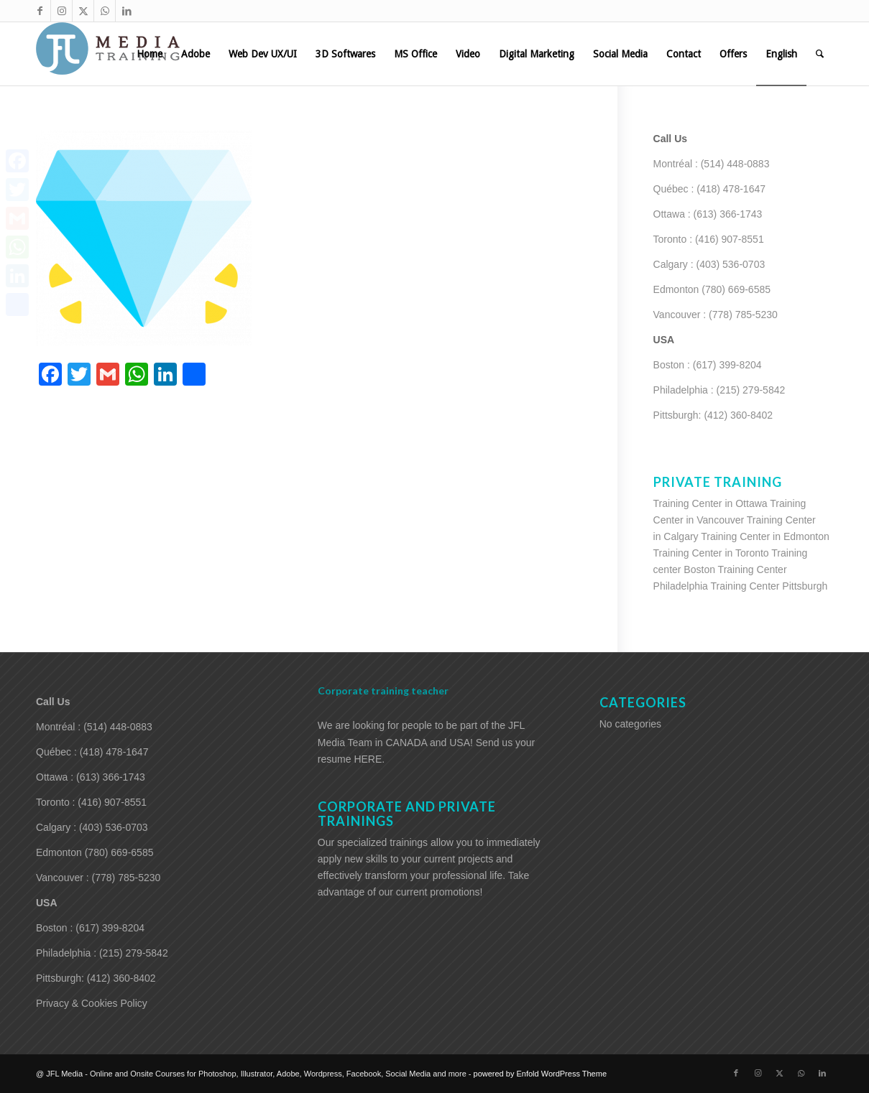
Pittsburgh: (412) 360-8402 (713, 415)
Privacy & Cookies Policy (91, 1003)
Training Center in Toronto (711, 553)
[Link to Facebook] (39, 11)
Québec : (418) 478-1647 (709, 189)
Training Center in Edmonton (765, 536)
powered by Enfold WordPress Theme (540, 1073)
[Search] (819, 53)
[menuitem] (149, 53)
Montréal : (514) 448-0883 (711, 163)
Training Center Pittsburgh (769, 586)
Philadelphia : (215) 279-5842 (719, 390)
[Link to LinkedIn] (126, 11)
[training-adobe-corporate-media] (108, 53)
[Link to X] (83, 11)
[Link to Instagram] (61, 11)
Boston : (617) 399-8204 (707, 365)
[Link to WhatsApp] (104, 11)
